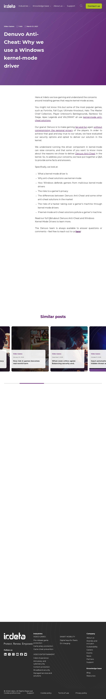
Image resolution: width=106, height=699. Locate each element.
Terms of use (63, 693)
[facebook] (21, 655)
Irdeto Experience (41, 658)
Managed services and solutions (42, 674)
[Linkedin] (5, 655)
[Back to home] (9, 6)
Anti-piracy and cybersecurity (39, 662)
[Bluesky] (25, 655)
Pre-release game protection (40, 641)
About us (59, 6)
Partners (90, 659)
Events (89, 653)
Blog (88, 673)
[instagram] (13, 655)
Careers (90, 650)
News (89, 656)
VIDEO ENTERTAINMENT (44, 654)
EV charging (65, 643)
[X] (9, 655)
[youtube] (17, 655)
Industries (24, 6)
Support (71, 6)
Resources (91, 676)
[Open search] (81, 6)
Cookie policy (46, 693)
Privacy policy (81, 693)
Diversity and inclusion (92, 642)
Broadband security (41, 670)
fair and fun (81, 127)
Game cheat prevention (43, 649)
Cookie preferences (12, 693)
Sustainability (92, 647)
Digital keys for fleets (68, 640)
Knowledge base (42, 6)
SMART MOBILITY (67, 637)
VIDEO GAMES (39, 637)
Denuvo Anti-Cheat (85, 153)
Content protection (41, 667)
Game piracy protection (43, 646)
